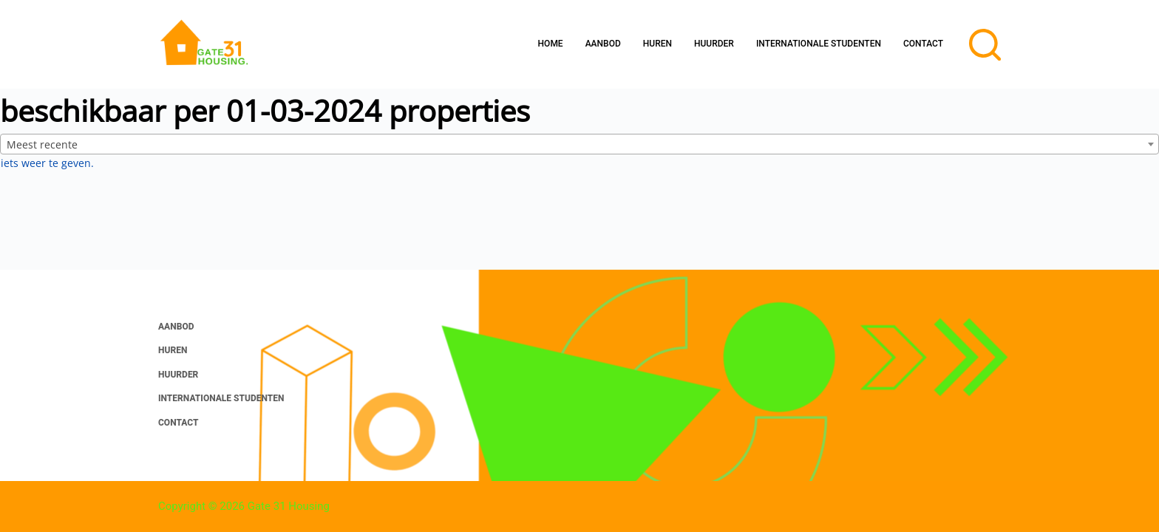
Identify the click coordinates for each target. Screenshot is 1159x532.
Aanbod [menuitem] (603, 43)
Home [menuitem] (550, 43)
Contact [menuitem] (923, 43)
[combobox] (579, 144)
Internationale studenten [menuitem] (818, 43)
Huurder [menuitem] (714, 43)
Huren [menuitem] (657, 43)
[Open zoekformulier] (985, 45)
